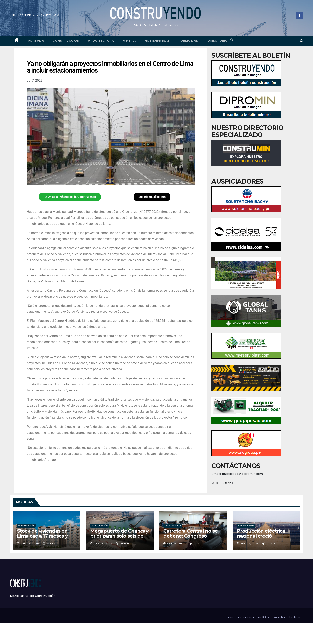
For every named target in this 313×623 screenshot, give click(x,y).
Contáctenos (246, 617)
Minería (129, 40)
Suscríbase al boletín (286, 617)
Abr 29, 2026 (30, 543)
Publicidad (189, 40)
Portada (36, 40)
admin (49, 543)
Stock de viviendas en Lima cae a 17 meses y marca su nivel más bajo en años (45, 538)
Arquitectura (101, 40)
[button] (301, 41)
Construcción (66, 40)
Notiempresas (157, 40)
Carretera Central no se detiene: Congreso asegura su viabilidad (190, 536)
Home (231, 617)
